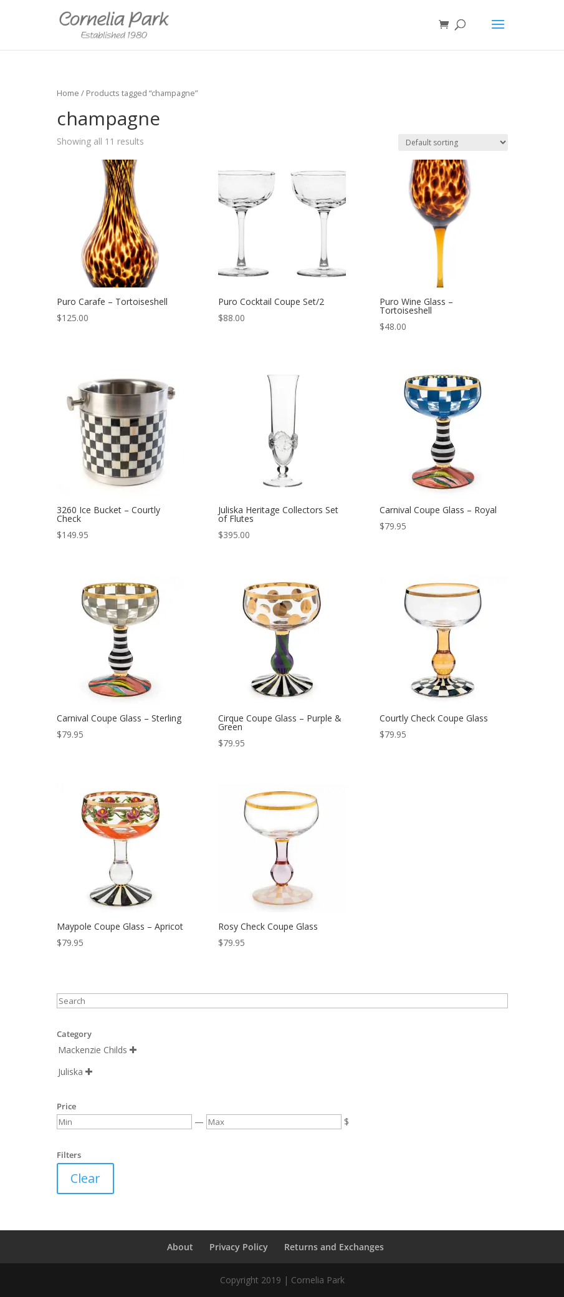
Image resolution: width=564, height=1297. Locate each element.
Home (68, 93)
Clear (85, 1178)
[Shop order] (453, 142)
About (180, 1247)
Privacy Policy (238, 1247)
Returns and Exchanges (334, 1247)
